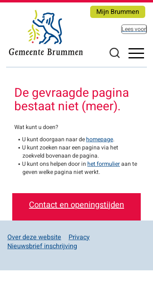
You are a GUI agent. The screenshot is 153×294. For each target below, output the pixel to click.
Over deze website (34, 237)
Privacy (79, 237)
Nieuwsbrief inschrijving (42, 246)
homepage (99, 139)
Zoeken (114, 52)
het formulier (103, 164)
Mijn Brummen (117, 12)
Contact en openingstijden (76, 205)
